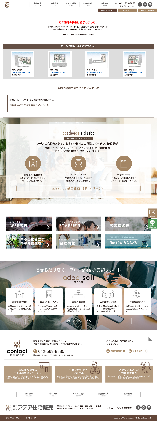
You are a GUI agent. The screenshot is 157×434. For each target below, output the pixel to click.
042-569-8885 (127, 3)
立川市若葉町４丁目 (133, 72)
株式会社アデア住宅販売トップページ (78, 34)
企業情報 (104, 4)
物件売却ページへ (78, 321)
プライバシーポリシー (14, 418)
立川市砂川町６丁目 (21, 72)
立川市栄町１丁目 (57, 72)
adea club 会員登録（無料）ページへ (78, 188)
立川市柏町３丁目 (94, 72)
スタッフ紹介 (71, 4)
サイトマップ (31, 418)
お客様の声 (87, 4)
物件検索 (37, 4)
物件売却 (54, 4)
